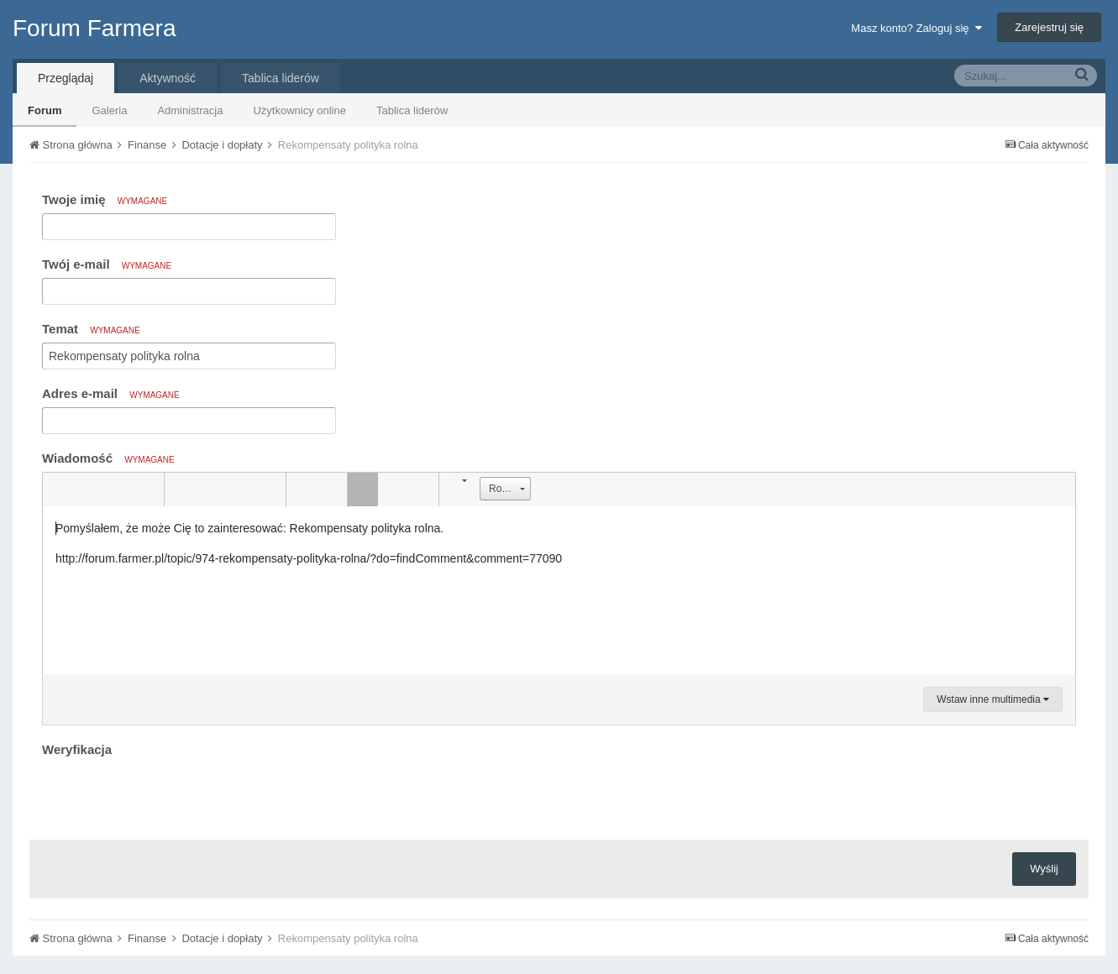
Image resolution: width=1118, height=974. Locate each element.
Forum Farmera (94, 28)
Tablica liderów (412, 110)
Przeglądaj (65, 78)
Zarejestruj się (1049, 27)
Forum (44, 110)
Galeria (109, 110)
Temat (91, 329)
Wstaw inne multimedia (993, 699)
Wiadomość (108, 458)
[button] (58, 489)
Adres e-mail (111, 393)
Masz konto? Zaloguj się (916, 28)
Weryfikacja (77, 749)
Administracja (190, 110)
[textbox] (559, 590)
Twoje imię (104, 199)
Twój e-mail (106, 264)
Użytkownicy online (299, 110)
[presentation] (169, 794)
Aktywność (167, 78)
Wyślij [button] (1044, 868)
